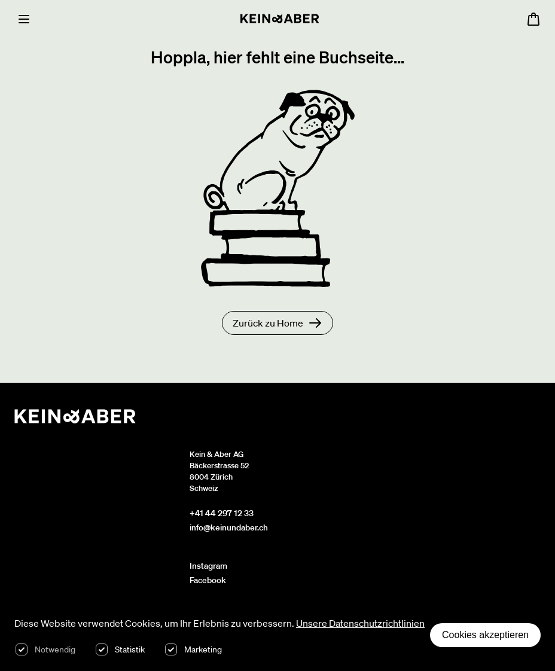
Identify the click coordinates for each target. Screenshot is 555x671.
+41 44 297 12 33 (222, 513)
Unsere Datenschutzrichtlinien (360, 623)
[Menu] (23, 19)
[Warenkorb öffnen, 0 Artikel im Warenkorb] (533, 19)
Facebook (208, 580)
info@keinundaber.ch (229, 527)
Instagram (208, 565)
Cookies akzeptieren (485, 635)
